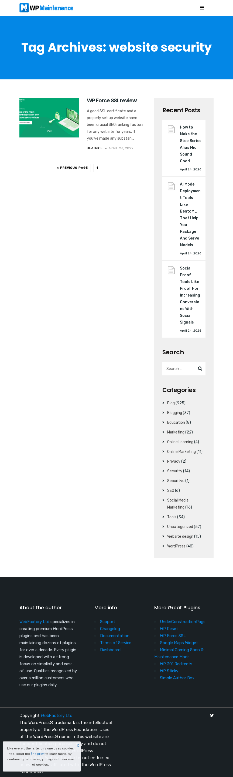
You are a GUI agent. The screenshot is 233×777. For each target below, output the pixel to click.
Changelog (110, 628)
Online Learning (180, 442)
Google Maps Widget (179, 642)
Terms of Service (115, 642)
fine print (37, 754)
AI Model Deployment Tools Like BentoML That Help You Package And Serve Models (190, 214)
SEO (170, 490)
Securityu (175, 481)
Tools (171, 517)
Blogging (174, 413)
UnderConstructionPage (182, 621)
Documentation (114, 635)
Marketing (175, 432)
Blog (171, 403)
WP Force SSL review (112, 100)
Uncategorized (180, 526)
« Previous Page (72, 168)
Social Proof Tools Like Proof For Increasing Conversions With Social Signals (190, 295)
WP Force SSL (173, 635)
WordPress (176, 546)
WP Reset (169, 628)
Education (176, 422)
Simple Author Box (177, 677)
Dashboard (110, 649)
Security (174, 471)
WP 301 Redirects (176, 663)
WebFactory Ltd (34, 621)
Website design (180, 536)
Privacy (173, 461)
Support (107, 621)
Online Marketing (181, 451)
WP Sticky (169, 670)
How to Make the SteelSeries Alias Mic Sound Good (190, 144)
